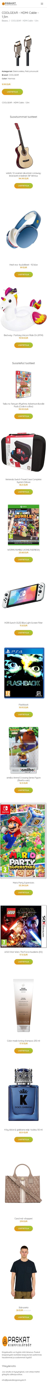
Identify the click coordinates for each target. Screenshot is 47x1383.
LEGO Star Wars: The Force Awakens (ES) (24, 952)
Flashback (23, 704)
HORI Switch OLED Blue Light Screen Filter (24, 623)
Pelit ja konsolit (31, 71)
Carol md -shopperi (23, 1218)
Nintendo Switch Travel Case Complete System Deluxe (23, 480)
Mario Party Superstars (23, 882)
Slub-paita (23, 1307)
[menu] (42, 4)
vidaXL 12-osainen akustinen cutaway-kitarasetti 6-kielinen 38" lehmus (23, 174)
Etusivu (5, 20)
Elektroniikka (18, 71)
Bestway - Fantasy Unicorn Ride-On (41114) (23, 335)
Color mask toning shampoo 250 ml (23, 1041)
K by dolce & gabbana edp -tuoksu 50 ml (23, 1129)
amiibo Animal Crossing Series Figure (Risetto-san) (23, 779)
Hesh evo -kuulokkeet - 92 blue (24, 264)
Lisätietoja (12, 92)
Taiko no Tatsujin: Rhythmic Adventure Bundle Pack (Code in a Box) (23, 405)
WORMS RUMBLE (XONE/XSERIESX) (23, 550)
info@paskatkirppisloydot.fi (14, 1380)
